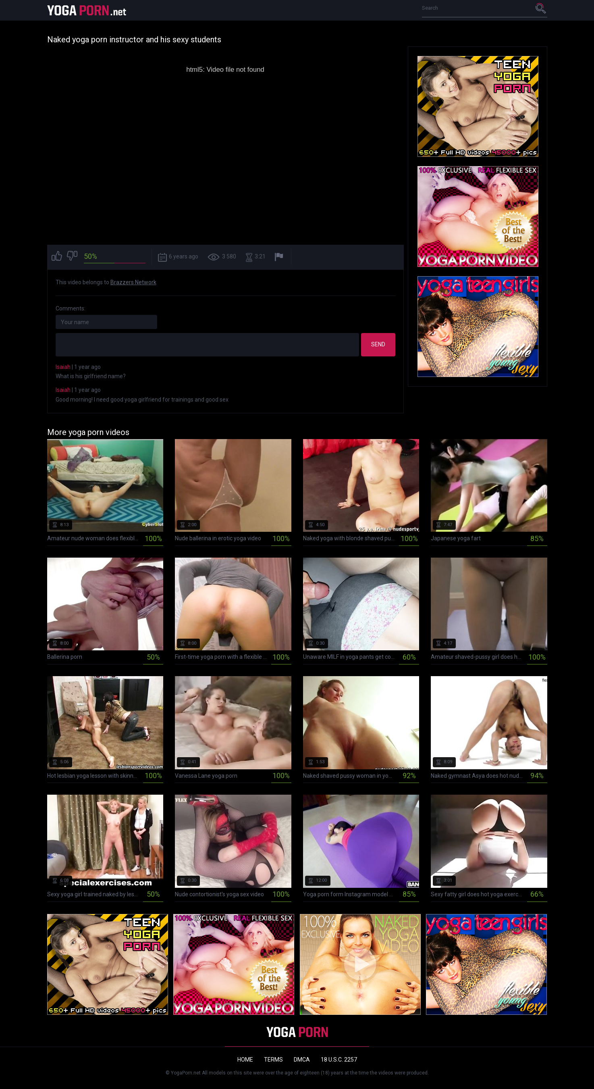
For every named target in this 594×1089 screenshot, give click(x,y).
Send (378, 344)
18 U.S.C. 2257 (339, 1059)
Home (245, 1059)
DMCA (302, 1059)
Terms (273, 1059)
